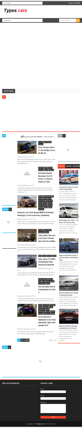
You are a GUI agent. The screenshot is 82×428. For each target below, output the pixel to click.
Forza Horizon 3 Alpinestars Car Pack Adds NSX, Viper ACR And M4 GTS (47, 321)
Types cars (40, 424)
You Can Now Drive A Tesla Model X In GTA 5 (46, 289)
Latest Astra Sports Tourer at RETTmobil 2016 (68, 188)
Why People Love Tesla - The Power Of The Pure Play (68, 221)
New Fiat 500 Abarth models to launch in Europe (68, 294)
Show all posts (48, 137)
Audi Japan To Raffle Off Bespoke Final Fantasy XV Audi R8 (46, 262)
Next (26, 340)
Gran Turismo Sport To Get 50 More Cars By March (46, 150)
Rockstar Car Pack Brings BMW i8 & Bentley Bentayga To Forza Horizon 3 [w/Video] (35, 214)
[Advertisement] (55, 24)
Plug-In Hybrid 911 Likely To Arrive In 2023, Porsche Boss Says (68, 257)
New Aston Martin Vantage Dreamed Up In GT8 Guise (68, 327)
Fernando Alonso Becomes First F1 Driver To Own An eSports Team (45, 177)
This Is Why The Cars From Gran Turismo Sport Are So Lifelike (47, 238)
